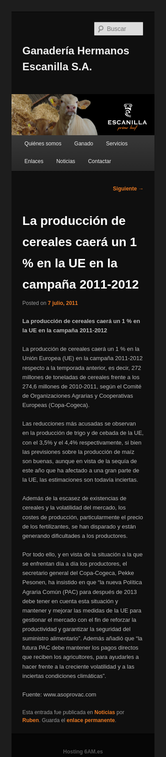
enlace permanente (91, 720)
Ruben (31, 720)
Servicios (117, 144)
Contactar (99, 161)
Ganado (83, 144)
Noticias (65, 161)
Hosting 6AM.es (83, 752)
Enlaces (33, 161)
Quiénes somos (42, 144)
